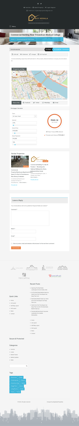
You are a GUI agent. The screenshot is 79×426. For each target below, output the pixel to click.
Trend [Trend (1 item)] (12, 391)
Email (55, 102)
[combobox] (24, 116)
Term (13, 113)
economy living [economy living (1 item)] (15, 383)
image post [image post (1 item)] (14, 386)
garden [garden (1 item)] (23, 383)
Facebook (26, 102)
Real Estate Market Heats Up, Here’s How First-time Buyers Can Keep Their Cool (39, 300)
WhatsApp (46, 102)
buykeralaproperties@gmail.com (44, 10)
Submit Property (38, 7)
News (12, 311)
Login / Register (50, 7)
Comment (14, 209)
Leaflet (52, 98)
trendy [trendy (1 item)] (18, 391)
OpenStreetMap (59, 98)
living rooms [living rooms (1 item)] (14, 389)
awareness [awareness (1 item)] (14, 377)
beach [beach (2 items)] (21, 377)
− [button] (13, 75)
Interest (14, 120)
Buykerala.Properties (58, 402)
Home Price (15, 128)
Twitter (36, 102)
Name (13, 228)
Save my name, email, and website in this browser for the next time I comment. (33, 243)
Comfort (13, 349)
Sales (12, 360)
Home (12, 39)
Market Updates (14, 357)
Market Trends (14, 354)
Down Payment (16, 136)
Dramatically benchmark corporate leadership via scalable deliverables (39, 313)
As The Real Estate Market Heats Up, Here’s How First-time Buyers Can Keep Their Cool (40, 294)
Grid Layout (13, 308)
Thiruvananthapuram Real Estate (25, 39)
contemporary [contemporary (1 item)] (15, 380)
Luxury (12, 352)
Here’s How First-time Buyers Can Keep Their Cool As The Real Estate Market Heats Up (39, 306)
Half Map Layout (15, 305)
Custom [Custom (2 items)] (23, 380)
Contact (12, 313)
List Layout (13, 303)
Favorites (27, 7)
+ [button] (13, 73)
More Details (23, 182)
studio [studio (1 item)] (22, 389)
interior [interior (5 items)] (21, 386)
